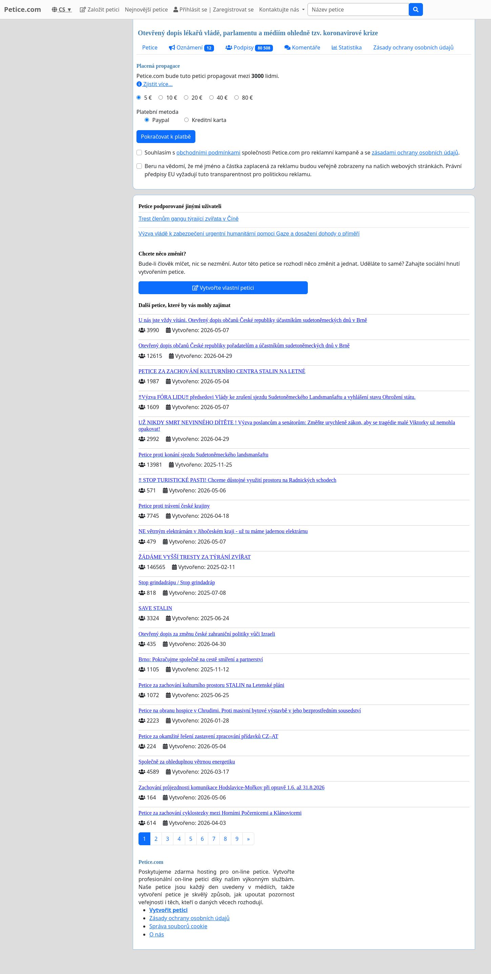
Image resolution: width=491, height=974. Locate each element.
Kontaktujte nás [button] (279, 9)
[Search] (358, 9)
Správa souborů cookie (178, 926)
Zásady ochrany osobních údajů (413, 47)
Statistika (347, 47)
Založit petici (99, 9)
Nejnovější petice (146, 9)
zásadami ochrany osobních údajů (415, 152)
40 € (222, 97)
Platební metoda (157, 112)
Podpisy (249, 48)
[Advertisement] (67, 121)
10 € (171, 97)
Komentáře (302, 47)
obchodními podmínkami (208, 152)
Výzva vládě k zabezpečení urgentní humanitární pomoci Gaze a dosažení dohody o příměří (249, 234)
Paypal (160, 120)
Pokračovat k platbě (166, 136)
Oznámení (191, 48)
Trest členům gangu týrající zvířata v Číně (188, 219)
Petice (149, 47)
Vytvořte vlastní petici (223, 287)
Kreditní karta (209, 120)
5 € (148, 97)
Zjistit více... (154, 84)
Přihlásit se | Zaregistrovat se (213, 9)
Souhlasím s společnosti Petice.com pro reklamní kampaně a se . (302, 152)
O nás (156, 934)
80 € (247, 97)
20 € (197, 97)
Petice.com (22, 9)
